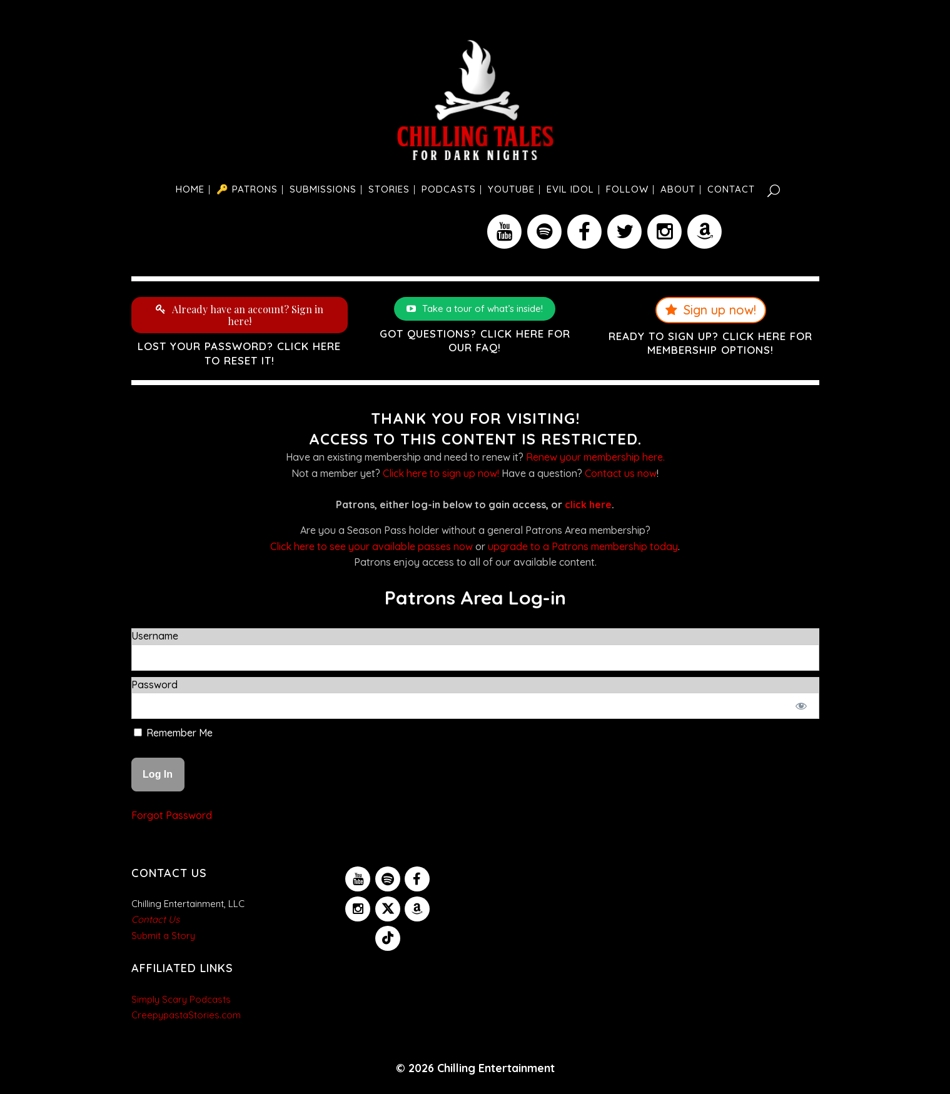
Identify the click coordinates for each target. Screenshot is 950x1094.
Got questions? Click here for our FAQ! (475, 340)
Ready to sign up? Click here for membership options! (710, 342)
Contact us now (621, 473)
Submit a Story (163, 935)
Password (154, 684)
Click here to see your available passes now (371, 546)
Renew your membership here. (595, 457)
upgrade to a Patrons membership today (583, 546)
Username (154, 636)
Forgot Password (171, 815)
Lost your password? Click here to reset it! (239, 352)
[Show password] (801, 706)
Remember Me (173, 732)
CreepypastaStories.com (186, 1015)
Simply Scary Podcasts (181, 999)
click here (588, 504)
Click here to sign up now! (441, 473)
